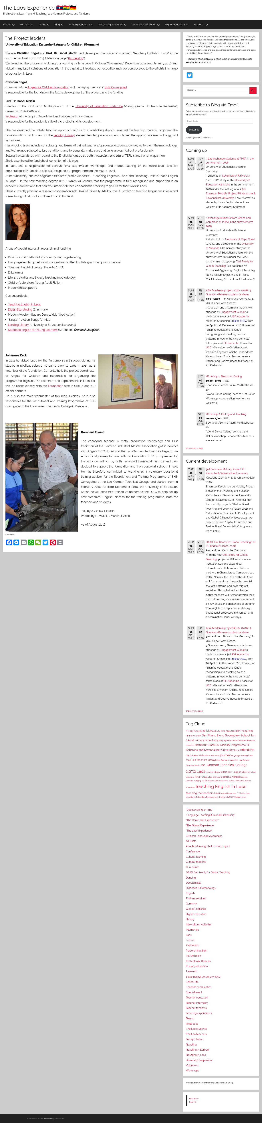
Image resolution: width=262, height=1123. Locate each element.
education (190, 745)
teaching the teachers (199, 793)
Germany (191, 903)
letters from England (231, 772)
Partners (26, 24)
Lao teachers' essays (204, 759)
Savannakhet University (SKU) (203, 976)
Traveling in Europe (197, 1049)
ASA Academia (240, 316)
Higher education (176, 24)
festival (237, 750)
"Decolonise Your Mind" (199, 809)
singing (198, 780)
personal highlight (232, 776)
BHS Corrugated (115, 87)
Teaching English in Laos (24, 304)
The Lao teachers (196, 1034)
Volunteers (192, 1065)
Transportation (194, 1039)
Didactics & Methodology (201, 888)
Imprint (192, 1102)
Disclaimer (194, 1098)
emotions (201, 745)
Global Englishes (196, 908)
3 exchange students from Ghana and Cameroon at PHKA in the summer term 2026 (229, 222)
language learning (239, 755)
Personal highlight (196, 950)
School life (192, 982)
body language (220, 740)
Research (200, 24)
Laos (200, 771)
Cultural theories (196, 861)
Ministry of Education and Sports (208, 777)
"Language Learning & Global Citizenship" (210, 815)
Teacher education (197, 997)
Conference (193, 851)
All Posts (191, 841)
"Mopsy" (189, 731)
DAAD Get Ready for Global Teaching (208, 872)
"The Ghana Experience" (200, 825)
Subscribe (194, 129)
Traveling (191, 1044)
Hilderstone (204, 755)
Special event (194, 992)
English (190, 893)
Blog (59, 24)
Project (9, 24)
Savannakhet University (236, 175)
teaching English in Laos (221, 786)
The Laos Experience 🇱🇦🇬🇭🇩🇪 (39, 7)
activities (208, 730)
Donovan (48, 1118)
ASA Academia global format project (208, 846)
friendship (247, 750)
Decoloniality (193, 882)
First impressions (196, 898)
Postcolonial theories (198, 961)
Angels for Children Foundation (48, 87)
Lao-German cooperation (227, 760)
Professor (12, 116)
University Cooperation (199, 1060)
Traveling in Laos (196, 1054)
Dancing (191, 877)
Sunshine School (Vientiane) (232, 780)
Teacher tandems (196, 1007)
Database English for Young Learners (32, 330)
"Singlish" (198, 731)
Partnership (75, 58)
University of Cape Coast (240, 239)
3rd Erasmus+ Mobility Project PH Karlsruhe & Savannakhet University (230, 193)
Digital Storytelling (20, 309)
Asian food (231, 731)
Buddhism (232, 740)
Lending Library (63, 135)
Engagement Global (233, 312)
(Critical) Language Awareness (204, 835)
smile (204, 780)
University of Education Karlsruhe (99, 106)
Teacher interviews (197, 1002)
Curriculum (192, 867)
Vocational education (146, 24)
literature (190, 777)
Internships (192, 929)
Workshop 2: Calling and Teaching (226, 414)
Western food (239, 797)
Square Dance (214, 780)
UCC (209, 347)
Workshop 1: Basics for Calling (224, 376)
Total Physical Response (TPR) (228, 793)
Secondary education (112, 24)
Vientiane (246, 793)
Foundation (55, 386)
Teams (44, 24)
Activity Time (219, 731)
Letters (190, 940)
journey (225, 755)
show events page (194, 448)
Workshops (192, 1070)
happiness (192, 755)
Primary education (81, 24)
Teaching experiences (199, 1013)
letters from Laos (249, 772)
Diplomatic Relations (246, 740)
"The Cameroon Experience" (202, 820)
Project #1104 (239, 320)
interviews (215, 755)
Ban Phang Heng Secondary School (226, 735)
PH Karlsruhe (231, 343)
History (190, 919)
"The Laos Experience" (199, 830)
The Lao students (196, 1028)
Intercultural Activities (199, 924)
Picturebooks (193, 955)
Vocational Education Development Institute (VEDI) (209, 797)
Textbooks (192, 1023)
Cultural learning (196, 856)
